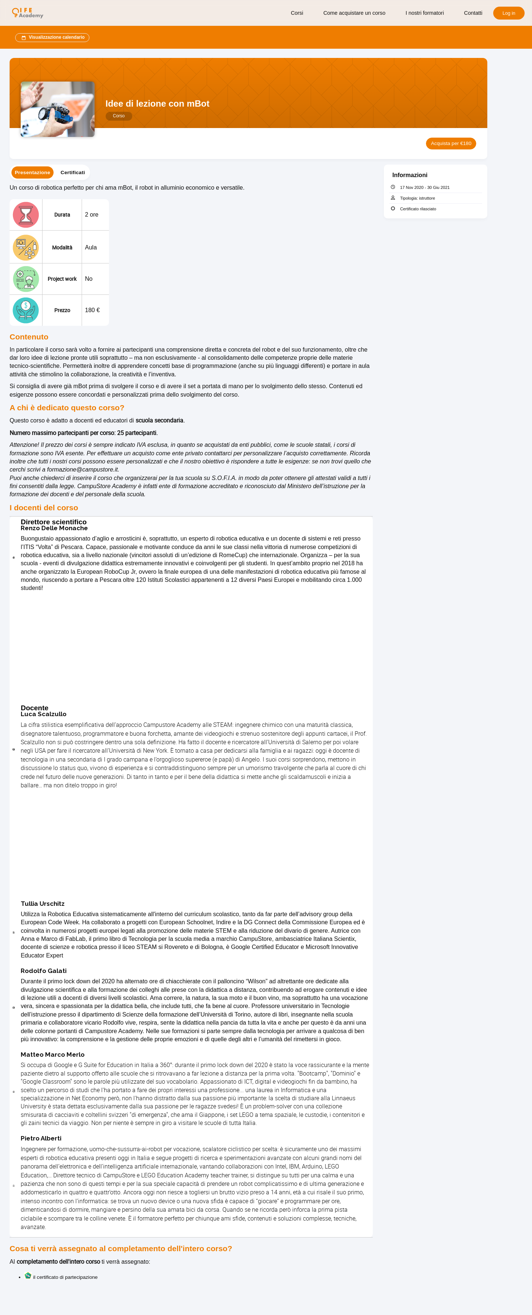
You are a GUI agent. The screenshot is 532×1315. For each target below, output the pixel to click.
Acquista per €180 (451, 143)
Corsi (297, 13)
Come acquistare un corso (354, 13)
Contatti (473, 13)
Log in (508, 13)
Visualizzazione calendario (52, 38)
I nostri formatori (425, 13)
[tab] (32, 172)
